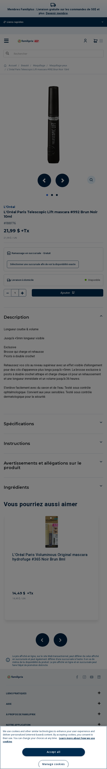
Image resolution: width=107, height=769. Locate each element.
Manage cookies (53, 764)
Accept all (53, 752)
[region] (53, 747)
